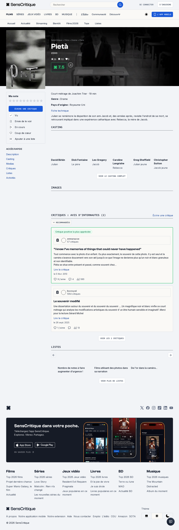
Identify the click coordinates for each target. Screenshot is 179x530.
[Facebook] (148, 408)
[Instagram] (153, 408)
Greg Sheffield (141, 159)
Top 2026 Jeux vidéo (74, 476)
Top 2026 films (14, 476)
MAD (121, 485)
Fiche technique (60, 110)
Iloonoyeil (72, 290)
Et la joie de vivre (99, 481)
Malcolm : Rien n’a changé (44, 487)
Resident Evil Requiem (74, 481)
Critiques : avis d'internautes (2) (81, 215)
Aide (69, 515)
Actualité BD (125, 490)
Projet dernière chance (19, 481)
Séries (39, 471)
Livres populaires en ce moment (103, 492)
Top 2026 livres (99, 476)
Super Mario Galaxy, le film (19, 487)
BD (121, 471)
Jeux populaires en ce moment (74, 492)
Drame (74, 40)
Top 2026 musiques (157, 476)
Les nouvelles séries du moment (47, 496)
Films (67, 40)
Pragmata (67, 485)
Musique (153, 471)
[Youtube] (171, 408)
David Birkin (58, 159)
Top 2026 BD (126, 476)
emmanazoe (73, 238)
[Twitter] (142, 408)
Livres (95, 471)
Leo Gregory (99, 159)
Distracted (152, 485)
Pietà (81, 40)
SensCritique (56, 40)
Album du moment (157, 490)
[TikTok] (159, 408)
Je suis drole (97, 485)
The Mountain (154, 481)
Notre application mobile (32, 515)
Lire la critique (61, 269)
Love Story (40, 481)
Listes (56, 346)
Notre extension (56, 515)
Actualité (11, 494)
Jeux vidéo (71, 471)
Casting (57, 127)
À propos (11, 515)
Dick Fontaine (80, 159)
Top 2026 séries (43, 476)
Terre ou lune (126, 481)
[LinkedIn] (165, 408)
